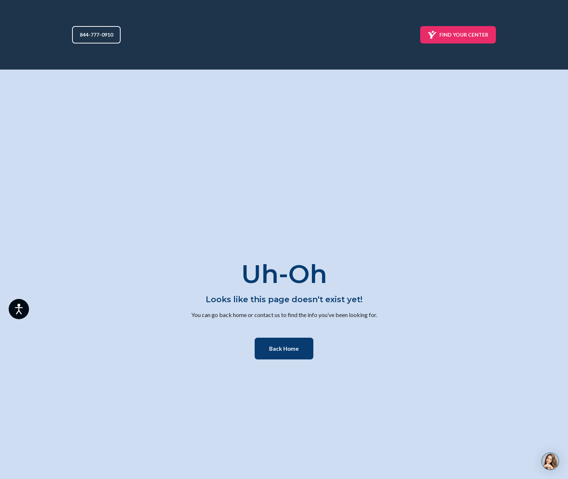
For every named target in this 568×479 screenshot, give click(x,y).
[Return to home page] (284, 35)
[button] (96, 34)
